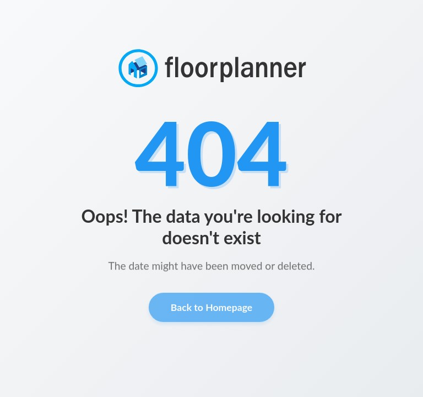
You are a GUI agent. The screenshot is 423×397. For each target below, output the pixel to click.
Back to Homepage (211, 309)
